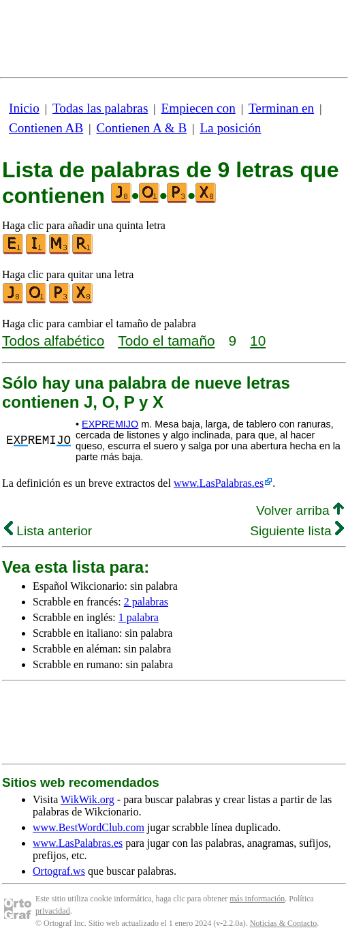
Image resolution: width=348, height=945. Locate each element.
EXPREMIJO (110, 424)
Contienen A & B (141, 128)
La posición (230, 128)
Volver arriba (300, 510)
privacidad (52, 911)
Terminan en (281, 108)
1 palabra (138, 617)
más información (257, 898)
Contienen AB (46, 128)
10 (258, 340)
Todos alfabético (53, 340)
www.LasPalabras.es (219, 483)
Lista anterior (48, 531)
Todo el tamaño (166, 340)
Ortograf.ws (59, 871)
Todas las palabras (100, 108)
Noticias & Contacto (283, 923)
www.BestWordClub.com (88, 827)
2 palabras (146, 602)
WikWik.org (87, 799)
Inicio (24, 108)
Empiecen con (198, 108)
